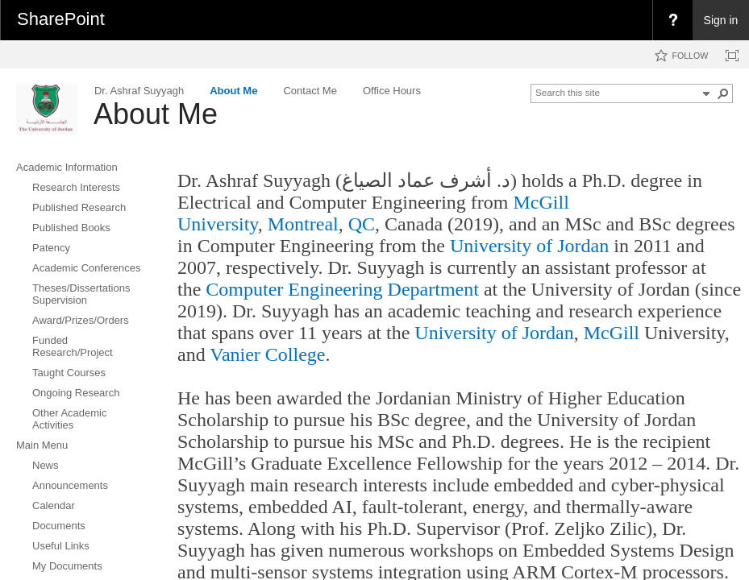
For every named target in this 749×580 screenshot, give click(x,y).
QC (359, 223)
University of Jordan (529, 245)
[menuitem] (672, 20)
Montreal (303, 223)
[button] (723, 93)
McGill (611, 332)
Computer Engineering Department (342, 289)
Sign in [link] (721, 20)
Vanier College (267, 354)
